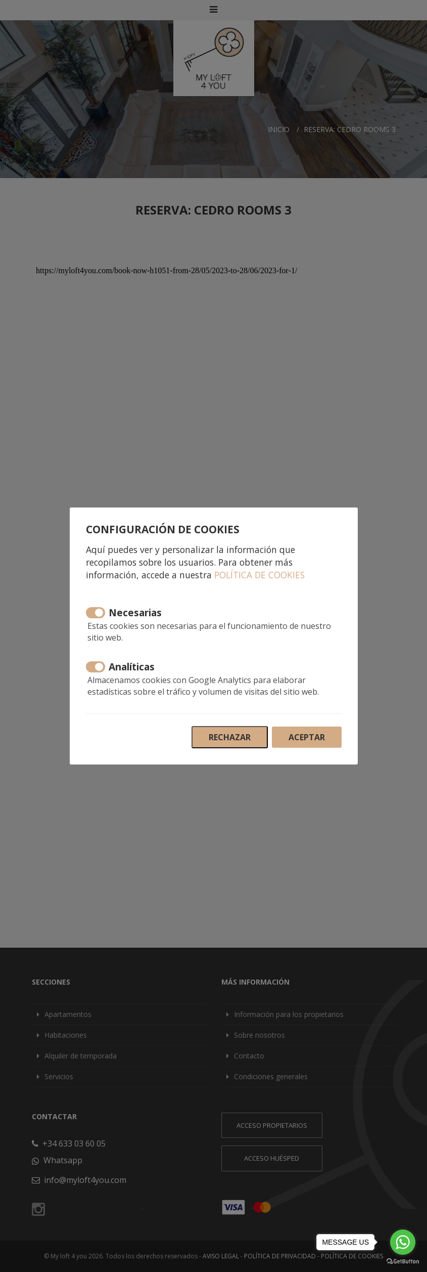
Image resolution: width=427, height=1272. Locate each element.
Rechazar (230, 737)
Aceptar (307, 737)
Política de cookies (259, 575)
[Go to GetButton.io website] (403, 1261)
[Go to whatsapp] (402, 1242)
